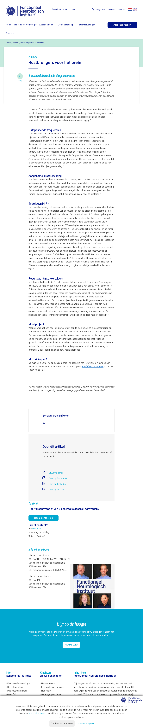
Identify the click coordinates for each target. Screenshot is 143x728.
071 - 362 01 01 (40, 529)
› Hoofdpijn (45, 691)
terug (20, 77)
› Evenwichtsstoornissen (52, 687)
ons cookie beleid (37, 713)
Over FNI (11, 694)
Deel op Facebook (54, 478)
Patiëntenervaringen (17, 691)
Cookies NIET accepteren (85, 723)
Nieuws (111, 10)
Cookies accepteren (62, 723)
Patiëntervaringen (86, 25)
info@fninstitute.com (92, 367)
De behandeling (65, 25)
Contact (121, 10)
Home (8, 25)
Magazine (100, 10)
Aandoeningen (46, 25)
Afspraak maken (122, 25)
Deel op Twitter (53, 490)
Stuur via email (52, 473)
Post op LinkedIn (54, 484)
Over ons (10, 33)
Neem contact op (43, 518)
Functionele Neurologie (25, 25)
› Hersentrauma (47, 683)
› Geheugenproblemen (51, 694)
